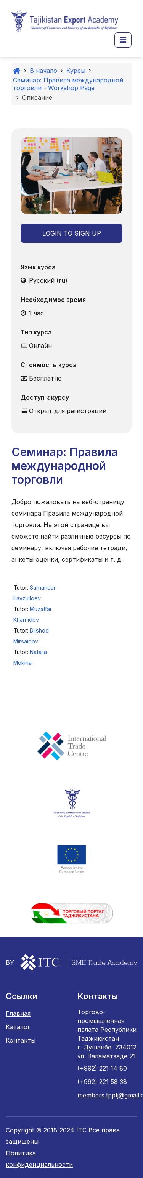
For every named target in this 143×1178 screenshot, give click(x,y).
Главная (18, 1013)
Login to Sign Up (71, 233)
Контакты (20, 1040)
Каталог (18, 1027)
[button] (123, 40)
